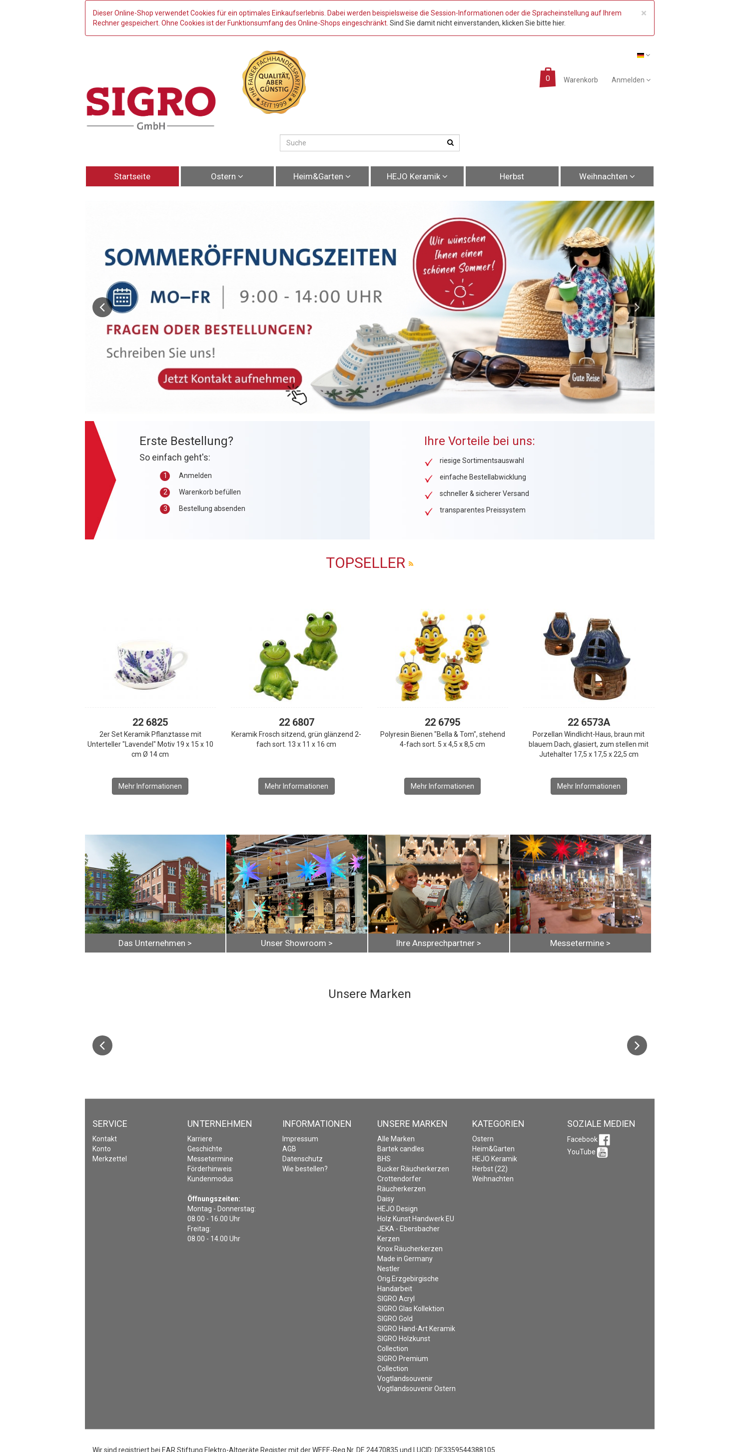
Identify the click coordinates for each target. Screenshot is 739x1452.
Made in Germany (405, 1259)
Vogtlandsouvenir (405, 1379)
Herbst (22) (490, 1169)
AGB (289, 1149)
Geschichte (204, 1149)
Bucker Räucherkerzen (413, 1169)
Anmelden (631, 80)
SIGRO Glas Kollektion (410, 1309)
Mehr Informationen (150, 786)
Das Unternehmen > (155, 943)
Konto (101, 1149)
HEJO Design (397, 1209)
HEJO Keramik (417, 176)
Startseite (132, 176)
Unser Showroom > (297, 943)
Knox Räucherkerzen (410, 1249)
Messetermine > (580, 943)
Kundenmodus (210, 1179)
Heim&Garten (322, 176)
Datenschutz (302, 1159)
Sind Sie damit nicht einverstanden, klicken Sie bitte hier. (478, 23)
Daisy (385, 1199)
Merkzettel (109, 1159)
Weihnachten (607, 176)
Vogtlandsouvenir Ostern (416, 1389)
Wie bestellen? (305, 1169)
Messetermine (210, 1159)
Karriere (199, 1139)
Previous (102, 307)
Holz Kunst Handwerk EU (415, 1219)
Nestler (388, 1269)
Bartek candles (400, 1149)
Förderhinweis (209, 1169)
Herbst (512, 176)
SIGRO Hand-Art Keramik (416, 1329)
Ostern (227, 176)
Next (637, 307)
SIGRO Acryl (396, 1299)
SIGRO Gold (395, 1319)
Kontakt (104, 1139)
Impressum (300, 1139)
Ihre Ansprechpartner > (438, 943)
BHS (384, 1159)
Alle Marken (396, 1139)
